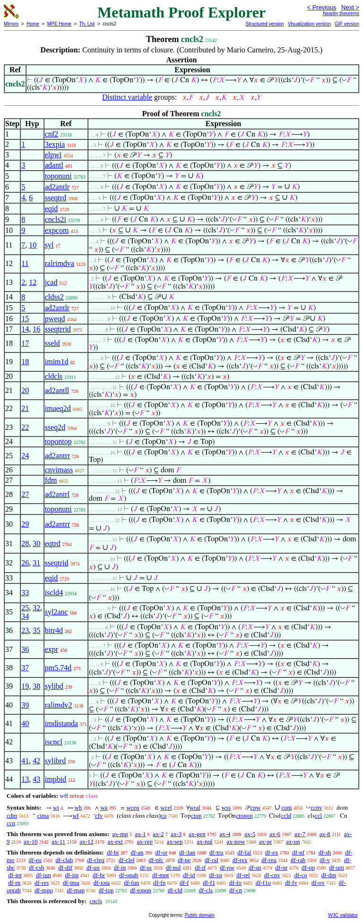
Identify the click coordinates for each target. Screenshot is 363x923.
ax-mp (120, 834)
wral (195, 807)
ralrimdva (59, 263)
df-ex (271, 852)
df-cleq (95, 859)
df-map (76, 890)
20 (25, 390)
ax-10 (31, 841)
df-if (200, 867)
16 (36, 329)
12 (32, 282)
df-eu (34, 859)
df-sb (325, 852)
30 (36, 543)
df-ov (318, 882)
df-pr (281, 867)
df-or (161, 852)
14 (25, 329)
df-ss (146, 867)
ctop (196, 815)
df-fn (159, 882)
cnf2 (51, 134)
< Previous (321, 7)
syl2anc (56, 612)
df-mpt (160, 875)
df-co (300, 875)
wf (75, 815)
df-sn (255, 867)
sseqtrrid (58, 329)
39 (25, 705)
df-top (106, 890)
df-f (184, 882)
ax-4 (224, 834)
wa (103, 807)
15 (25, 319)
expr (51, 649)
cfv (99, 815)
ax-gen (197, 834)
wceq (132, 807)
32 (36, 608)
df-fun (131, 882)
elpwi (53, 155)
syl (49, 245)
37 (25, 668)
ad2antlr (57, 187)
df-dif (65, 867)
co (163, 815)
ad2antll (57, 390)
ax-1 (140, 834)
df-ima (71, 882)
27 (25, 494)
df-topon (140, 890)
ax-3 (176, 834)
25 (25, 608)
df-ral (211, 859)
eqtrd (52, 543)
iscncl (53, 742)
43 (36, 779)
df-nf (298, 852)
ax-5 (249, 834)
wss (226, 807)
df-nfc (156, 859)
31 (36, 563)
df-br (99, 875)
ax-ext (114, 841)
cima (43, 815)
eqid (51, 209)
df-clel (127, 859)
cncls (95, 901)
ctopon (244, 815)
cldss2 (54, 297)
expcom (57, 230)
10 (32, 245)
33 (25, 593)
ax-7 (299, 834)
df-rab (298, 859)
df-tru (216, 852)
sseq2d (55, 427)
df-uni (336, 867)
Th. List (87, 23)
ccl (318, 815)
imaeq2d (58, 408)
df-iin (71, 875)
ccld (286, 815)
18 (25, 362)
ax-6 (274, 834)
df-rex (240, 859)
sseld (52, 343)
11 (24, 263)
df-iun (43, 875)
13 (25, 779)
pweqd (55, 319)
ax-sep (175, 841)
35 (36, 630)
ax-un (293, 841)
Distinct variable (127, 97)
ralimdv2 (58, 705)
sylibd (54, 686)
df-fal (244, 852)
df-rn (14, 882)
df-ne (184, 859)
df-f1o (263, 882)
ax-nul (204, 841)
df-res (42, 882)
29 (25, 524)
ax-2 (158, 834)
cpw (256, 807)
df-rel (243, 875)
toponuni (58, 176)
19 (25, 686)
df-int (15, 875)
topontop (58, 441)
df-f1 (209, 882)
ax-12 (86, 841)
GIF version (347, 23)
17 (25, 343)
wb (78, 807)
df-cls (206, 890)
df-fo (235, 882)
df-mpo (43, 890)
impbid (55, 779)
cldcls (53, 376)
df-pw (227, 867)
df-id (189, 875)
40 (25, 723)
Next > (350, 7)
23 (25, 630)
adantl (54, 165)
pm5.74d (58, 668)
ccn (11, 823)
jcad (51, 282)
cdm (12, 815)
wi (56, 807)
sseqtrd (55, 198)
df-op (308, 867)
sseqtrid (57, 563)
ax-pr (265, 841)
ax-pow (235, 841)
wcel (166, 807)
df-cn (235, 890)
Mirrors (11, 23)
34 (25, 616)
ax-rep (145, 841)
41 (25, 761)
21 (25, 408)
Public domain (200, 915)
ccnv (316, 807)
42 (36, 761)
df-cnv (272, 875)
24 (25, 456)
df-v (325, 859)
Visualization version (309, 23)
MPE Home (59, 23)
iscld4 (54, 593)
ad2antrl (57, 494)
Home (32, 23)
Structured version (264, 23)
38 (36, 686)
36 (25, 649)
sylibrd (55, 761)
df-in (120, 867)
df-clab (64, 859)
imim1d (57, 362)
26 (25, 563)
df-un (93, 867)
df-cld (175, 890)
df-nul (173, 867)
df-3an (187, 852)
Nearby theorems (341, 13)
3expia (55, 144)
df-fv (291, 882)
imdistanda (61, 723)
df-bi (113, 852)
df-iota (101, 882)
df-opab (128, 875)
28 (25, 543)
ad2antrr (57, 456)
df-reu (269, 859)
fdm (51, 480)
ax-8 (325, 834)
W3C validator (343, 915)
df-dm (329, 875)
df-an (136, 852)
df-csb (36, 867)
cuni (286, 807)
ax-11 (58, 841)
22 (25, 427)
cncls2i (55, 219)
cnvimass (59, 470)
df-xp (215, 875)
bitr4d (54, 630)
